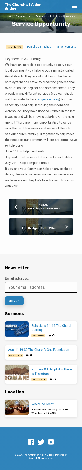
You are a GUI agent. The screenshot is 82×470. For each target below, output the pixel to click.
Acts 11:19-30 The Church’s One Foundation (38, 349)
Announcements (24, 16)
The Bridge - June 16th (43, 208)
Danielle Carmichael (39, 46)
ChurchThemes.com (41, 458)
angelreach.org (48, 99)
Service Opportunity (65, 16)
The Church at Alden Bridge (23, 6)
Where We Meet (43, 404)
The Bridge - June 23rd (38, 228)
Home (10, 16)
